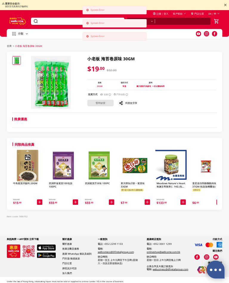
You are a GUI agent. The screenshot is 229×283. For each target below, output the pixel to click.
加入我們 (67, 273)
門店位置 (197, 13)
